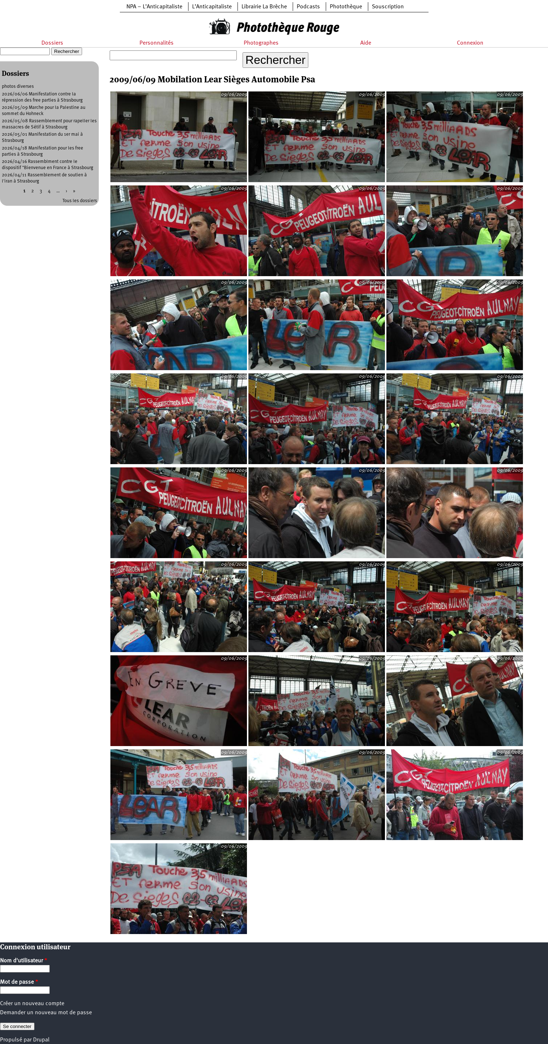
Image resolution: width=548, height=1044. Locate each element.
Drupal (41, 1040)
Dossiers (52, 43)
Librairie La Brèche (264, 7)
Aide (365, 43)
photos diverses (18, 86)
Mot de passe (19, 982)
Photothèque (346, 7)
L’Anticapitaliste (212, 7)
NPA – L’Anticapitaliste (154, 7)
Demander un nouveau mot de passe (46, 1013)
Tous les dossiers (79, 200)
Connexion (470, 43)
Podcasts (308, 7)
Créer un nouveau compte (32, 1004)
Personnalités (156, 43)
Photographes (261, 43)
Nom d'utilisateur (23, 961)
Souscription (388, 7)
